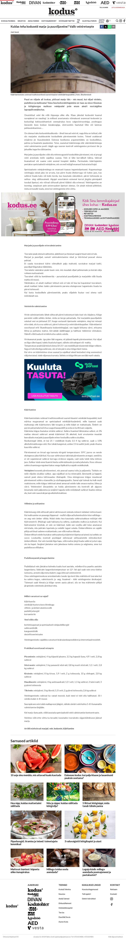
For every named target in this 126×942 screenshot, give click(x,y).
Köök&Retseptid (67, 21)
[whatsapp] (109, 27)
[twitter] (106, 27)
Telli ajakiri (103, 7)
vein (51, 728)
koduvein (58, 728)
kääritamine (68, 728)
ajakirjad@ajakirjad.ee (62, 937)
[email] (113, 27)
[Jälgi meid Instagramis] (120, 21)
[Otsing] (117, 21)
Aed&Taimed (33, 21)
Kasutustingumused (90, 889)
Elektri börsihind (89, 898)
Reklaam (113, 889)
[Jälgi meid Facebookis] (124, 21)
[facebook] (102, 27)
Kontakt (113, 894)
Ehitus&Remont (49, 21)
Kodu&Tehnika (8, 21)
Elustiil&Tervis (89, 21)
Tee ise (78, 21)
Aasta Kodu (101, 21)
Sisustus (21, 21)
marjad (45, 728)
